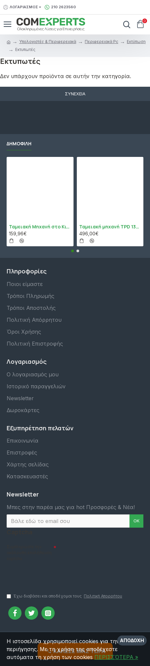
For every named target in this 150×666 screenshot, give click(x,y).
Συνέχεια (75, 93)
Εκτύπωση (136, 41)
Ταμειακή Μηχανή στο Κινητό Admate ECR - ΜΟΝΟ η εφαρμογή (40, 227)
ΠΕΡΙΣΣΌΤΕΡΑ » (116, 657)
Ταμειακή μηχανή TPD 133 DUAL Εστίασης (110, 227)
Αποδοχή (132, 640)
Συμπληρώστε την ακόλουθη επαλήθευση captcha (29, 552)
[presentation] (53, 574)
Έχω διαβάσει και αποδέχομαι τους (65, 596)
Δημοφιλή (19, 144)
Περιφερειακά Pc (101, 41)
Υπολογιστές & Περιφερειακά (47, 41)
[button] (72, 251)
